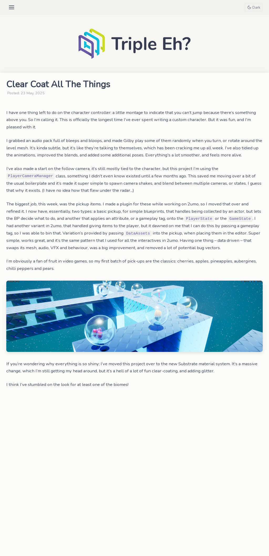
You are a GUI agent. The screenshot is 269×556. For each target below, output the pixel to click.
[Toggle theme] (254, 7)
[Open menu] (11, 7)
